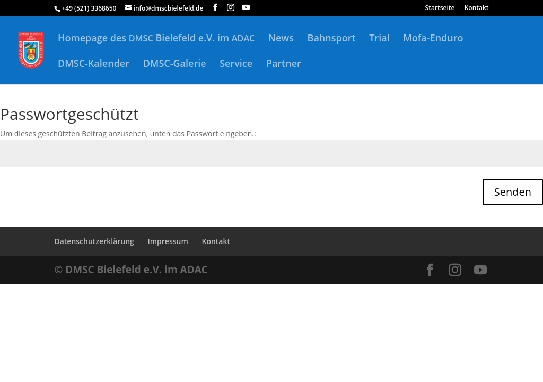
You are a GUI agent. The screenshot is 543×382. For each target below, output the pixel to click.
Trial (379, 39)
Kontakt (477, 8)
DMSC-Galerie (174, 64)
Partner (283, 64)
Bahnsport (332, 39)
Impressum (167, 241)
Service (236, 64)
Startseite (440, 8)
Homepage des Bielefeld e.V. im (156, 39)
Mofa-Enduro (433, 39)
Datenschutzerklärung (94, 241)
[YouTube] (246, 8)
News (281, 39)
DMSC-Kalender (93, 64)
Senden (512, 192)
